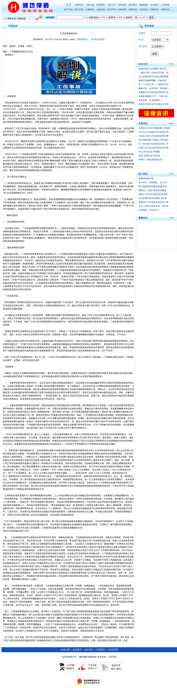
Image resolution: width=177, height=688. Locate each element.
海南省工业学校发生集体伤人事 (153, 202)
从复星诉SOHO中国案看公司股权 (154, 128)
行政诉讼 (143, 9)
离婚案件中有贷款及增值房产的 (153, 92)
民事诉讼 (133, 9)
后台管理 (113, 649)
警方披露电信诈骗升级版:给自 (152, 186)
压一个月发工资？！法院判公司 (153, 84)
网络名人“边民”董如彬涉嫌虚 (152, 190)
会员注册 (65, 649)
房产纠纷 (68, 9)
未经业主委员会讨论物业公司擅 (153, 104)
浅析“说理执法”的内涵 (149, 155)
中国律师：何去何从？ (149, 210)
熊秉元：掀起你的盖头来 (150, 159)
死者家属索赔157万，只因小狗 (153, 96)
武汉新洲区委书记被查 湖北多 (152, 198)
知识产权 (111, 9)
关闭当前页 (97, 39)
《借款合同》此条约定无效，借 (153, 72)
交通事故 (90, 9)
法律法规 (90, 5)
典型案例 (100, 5)
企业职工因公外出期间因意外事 (153, 136)
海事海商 (122, 9)
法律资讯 (79, 5)
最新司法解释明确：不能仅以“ (152, 80)
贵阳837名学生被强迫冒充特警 (153, 194)
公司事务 (165, 5)
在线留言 (77, 649)
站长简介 (89, 649)
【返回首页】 (82, 39)
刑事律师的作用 (146, 178)
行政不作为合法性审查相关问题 (153, 148)
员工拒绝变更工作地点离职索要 (153, 76)
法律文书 (111, 5)
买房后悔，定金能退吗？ (150, 100)
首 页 (68, 5)
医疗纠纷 (79, 9)
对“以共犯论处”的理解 (149, 151)
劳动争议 (154, 5)
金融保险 (100, 9)
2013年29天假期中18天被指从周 (153, 132)
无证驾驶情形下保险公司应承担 (153, 140)
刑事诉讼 (154, 9)
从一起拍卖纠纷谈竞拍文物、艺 (153, 144)
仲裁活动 (165, 9)
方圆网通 (112, 657)
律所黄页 (133, 5)
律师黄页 (122, 5)
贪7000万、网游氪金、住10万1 (153, 182)
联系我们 (101, 649)
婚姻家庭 (143, 5)
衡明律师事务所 (69, 657)
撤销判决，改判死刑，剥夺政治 (153, 88)
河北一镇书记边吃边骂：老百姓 (153, 206)
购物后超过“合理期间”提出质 (152, 68)
